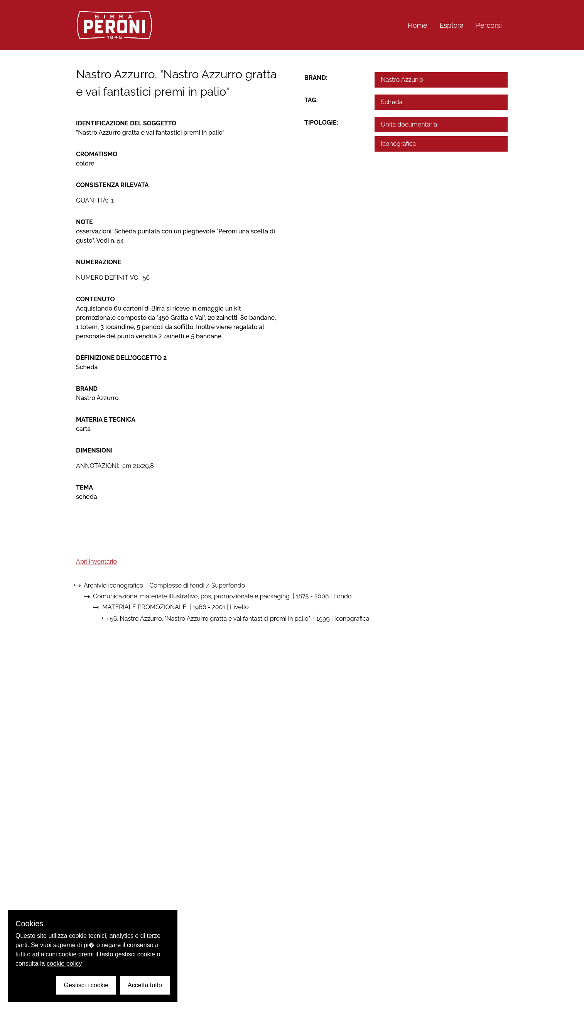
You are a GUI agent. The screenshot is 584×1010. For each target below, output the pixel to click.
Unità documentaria (409, 124)
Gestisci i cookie (86, 985)
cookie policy (64, 963)
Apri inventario (96, 561)
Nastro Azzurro (402, 79)
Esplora (452, 25)
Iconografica (398, 143)
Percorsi (489, 25)
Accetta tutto (145, 985)
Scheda (391, 102)
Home (417, 25)
